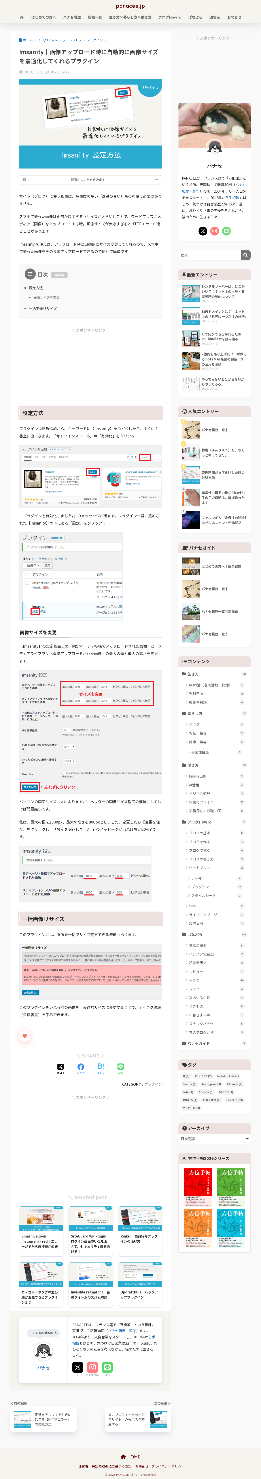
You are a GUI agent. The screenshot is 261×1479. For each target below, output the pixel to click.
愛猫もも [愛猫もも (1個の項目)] (189, 1100)
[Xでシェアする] (61, 1069)
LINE (107, 1374)
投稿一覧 (95, 17)
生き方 (217, 673)
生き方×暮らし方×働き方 (130, 17)
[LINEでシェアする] (120, 1069)
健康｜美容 (217, 742)
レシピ (217, 989)
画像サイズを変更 (46, 297)
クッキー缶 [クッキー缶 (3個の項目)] (191, 1108)
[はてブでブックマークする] (101, 1069)
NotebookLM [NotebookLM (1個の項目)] (228, 1076)
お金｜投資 (217, 733)
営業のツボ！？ (217, 802)
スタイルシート (216, 895)
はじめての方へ (43, 17)
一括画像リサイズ (43, 308)
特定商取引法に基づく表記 (112, 1466)
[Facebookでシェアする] (81, 1069)
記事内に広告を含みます (88, 179)
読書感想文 (217, 963)
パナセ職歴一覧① (122, 1330)
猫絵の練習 (217, 945)
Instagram (92, 1374)
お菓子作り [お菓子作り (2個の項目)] (212, 1100)
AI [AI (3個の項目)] (185, 1076)
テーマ (216, 878)
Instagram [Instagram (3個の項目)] (211, 1084)
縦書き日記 (217, 702)
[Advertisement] (90, 365)
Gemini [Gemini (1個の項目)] (189, 1084)
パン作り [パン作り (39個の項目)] (234, 1100)
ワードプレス (217, 867)
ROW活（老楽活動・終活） (217, 685)
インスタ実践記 (217, 954)
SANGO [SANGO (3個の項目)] (226, 1092)
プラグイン (153, 1084)
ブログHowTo (170, 17)
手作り (217, 980)
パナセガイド (217, 1043)
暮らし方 (217, 713)
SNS (217, 906)
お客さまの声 (217, 1015)
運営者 (215, 17)
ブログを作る (217, 842)
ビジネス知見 (217, 793)
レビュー (217, 971)
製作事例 (217, 923)
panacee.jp (130, 6)
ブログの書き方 (217, 859)
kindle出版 (217, 776)
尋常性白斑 (216, 752)
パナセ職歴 (72, 17)
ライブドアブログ (217, 915)
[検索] (246, 255)
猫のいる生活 (217, 997)
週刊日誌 (217, 693)
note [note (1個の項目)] (187, 1092)
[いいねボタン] (24, 1036)
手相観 (234, 197)
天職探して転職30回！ (217, 811)
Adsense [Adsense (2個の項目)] (234, 1084)
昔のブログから (217, 1032)
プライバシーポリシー (168, 1466)
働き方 (217, 765)
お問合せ (234, 17)
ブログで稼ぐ (217, 850)
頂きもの (217, 1006)
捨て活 (217, 724)
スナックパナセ (217, 1023)
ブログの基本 (217, 833)
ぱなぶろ (195, 17)
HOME (130, 1457)
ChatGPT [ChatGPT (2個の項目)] (203, 1076)
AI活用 (217, 785)
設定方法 (36, 287)
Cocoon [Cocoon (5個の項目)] (206, 1092)
